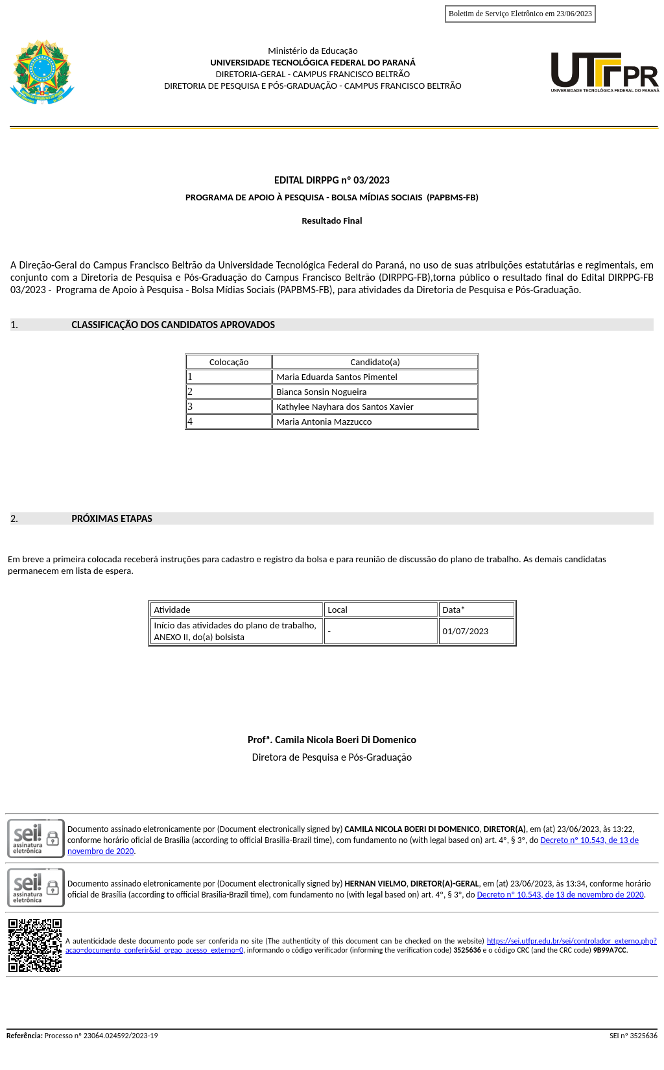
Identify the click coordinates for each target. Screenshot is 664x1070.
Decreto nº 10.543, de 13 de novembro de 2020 (560, 894)
